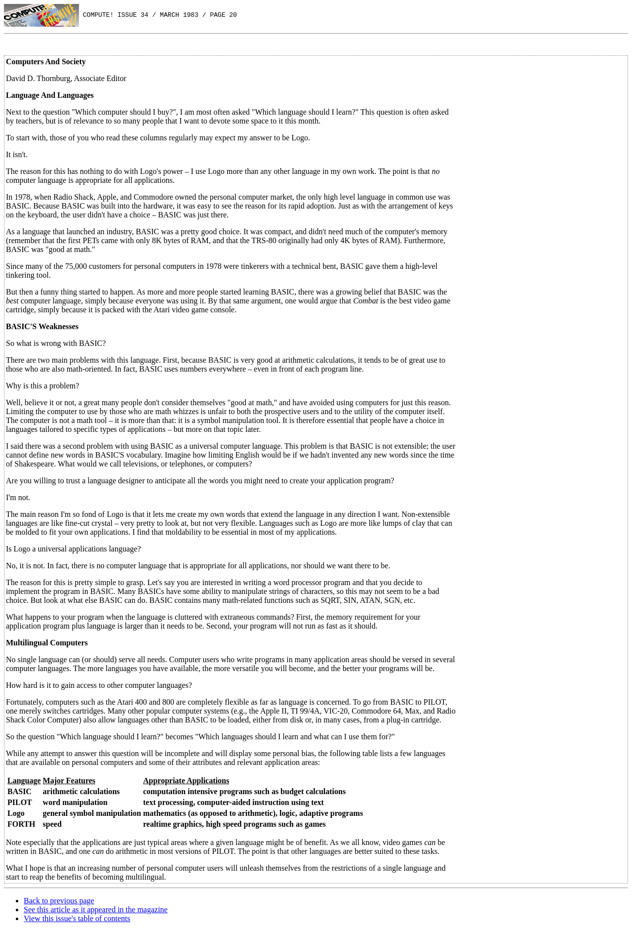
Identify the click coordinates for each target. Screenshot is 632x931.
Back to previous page (59, 900)
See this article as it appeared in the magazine (95, 909)
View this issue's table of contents (77, 918)
